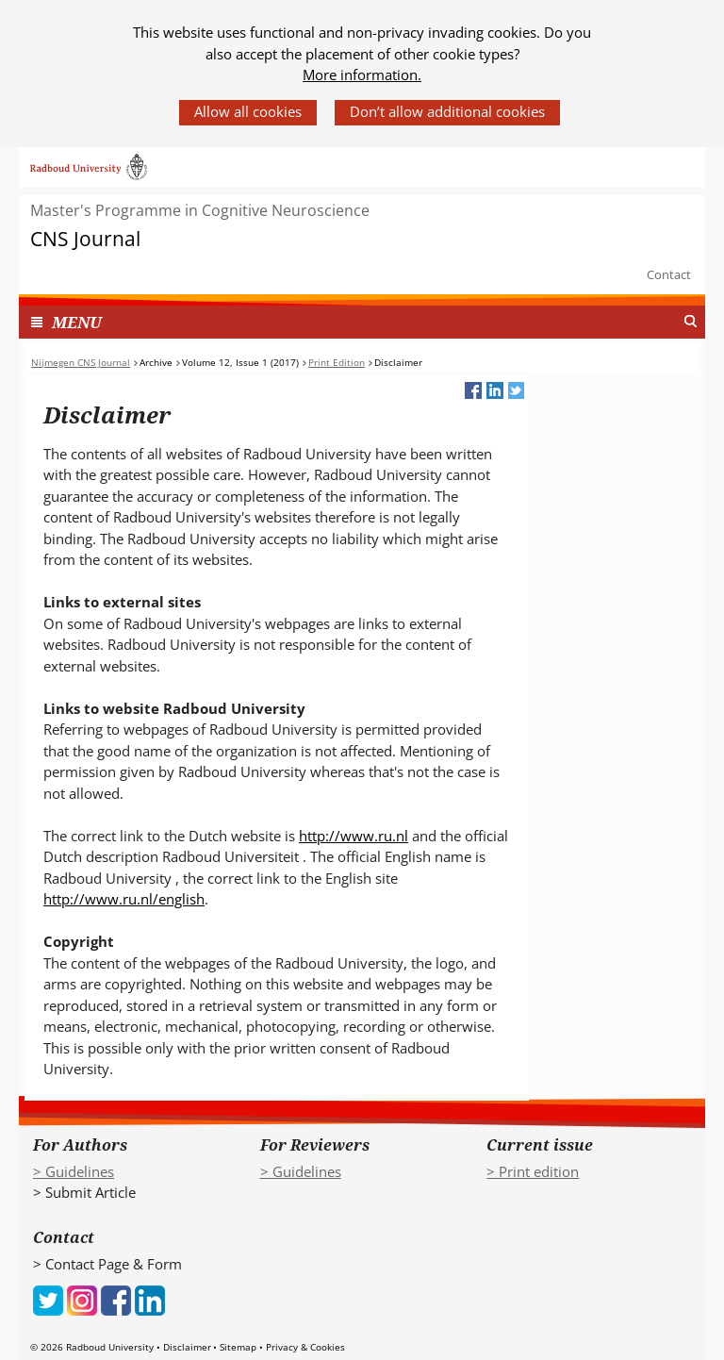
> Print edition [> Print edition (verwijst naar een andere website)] (532, 1171)
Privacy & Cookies (305, 1346)
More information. (362, 74)
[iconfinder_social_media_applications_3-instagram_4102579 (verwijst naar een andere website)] (82, 1298)
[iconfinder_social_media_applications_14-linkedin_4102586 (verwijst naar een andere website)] (150, 1298)
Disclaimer (187, 1346)
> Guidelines (73, 1171)
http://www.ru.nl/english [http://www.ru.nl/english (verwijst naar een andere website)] (124, 898)
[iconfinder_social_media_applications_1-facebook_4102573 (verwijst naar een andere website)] (116, 1298)
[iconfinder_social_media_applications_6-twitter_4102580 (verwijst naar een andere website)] (48, 1298)
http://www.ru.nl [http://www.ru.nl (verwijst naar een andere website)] (353, 835)
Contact (669, 274)
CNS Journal (85, 239)
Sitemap (238, 1346)
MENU (77, 322)
